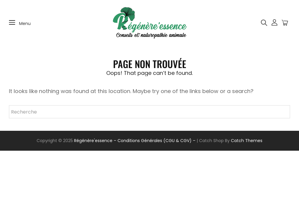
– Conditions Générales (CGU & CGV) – (154, 141)
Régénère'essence (93, 141)
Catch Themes (246, 141)
